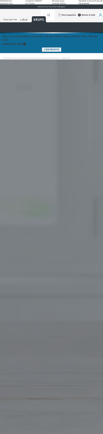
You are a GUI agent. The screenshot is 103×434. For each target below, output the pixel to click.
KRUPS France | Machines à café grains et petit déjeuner (31, 58)
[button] (67, 15)
